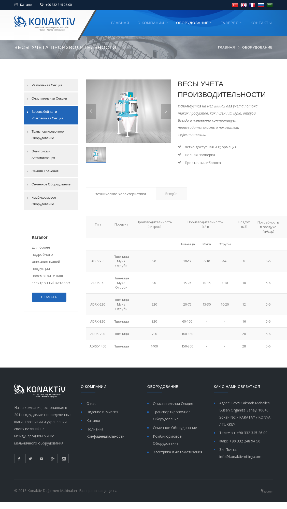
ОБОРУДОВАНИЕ (192, 22)
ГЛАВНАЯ (120, 22)
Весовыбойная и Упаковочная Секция (47, 115)
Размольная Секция (47, 85)
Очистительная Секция (49, 98)
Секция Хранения (45, 171)
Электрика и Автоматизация (43, 154)
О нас (91, 403)
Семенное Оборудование (51, 184)
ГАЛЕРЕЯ (230, 22)
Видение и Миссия (102, 411)
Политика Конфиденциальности (105, 433)
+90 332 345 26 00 (59, 4)
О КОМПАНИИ (150, 22)
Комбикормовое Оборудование (44, 200)
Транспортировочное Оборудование (48, 134)
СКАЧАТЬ (49, 297)
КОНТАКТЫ (261, 22)
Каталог (26, 4)
